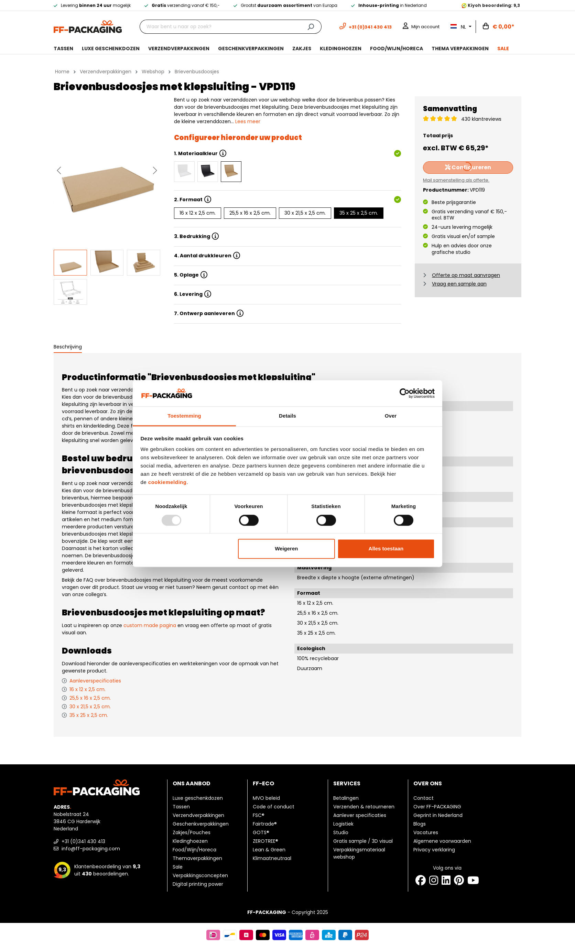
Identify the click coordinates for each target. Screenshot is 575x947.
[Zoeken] (311, 27)
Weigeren (286, 549)
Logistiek (343, 823)
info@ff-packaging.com (87, 848)
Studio (340, 832)
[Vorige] (59, 170)
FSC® (258, 815)
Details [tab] (287, 416)
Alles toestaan (386, 549)
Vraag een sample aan (459, 283)
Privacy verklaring (434, 849)
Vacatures (425, 832)
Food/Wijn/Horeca (194, 849)
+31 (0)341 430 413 (79, 841)
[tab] (68, 347)
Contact (423, 798)
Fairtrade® (265, 823)
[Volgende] (155, 170)
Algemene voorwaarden (442, 841)
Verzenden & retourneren (363, 806)
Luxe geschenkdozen (198, 798)
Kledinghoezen (190, 841)
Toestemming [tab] (184, 416)
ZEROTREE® (265, 841)
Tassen (181, 806)
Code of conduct (273, 806)
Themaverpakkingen (197, 858)
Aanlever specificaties (359, 815)
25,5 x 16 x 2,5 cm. (250, 212)
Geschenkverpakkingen (201, 823)
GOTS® (261, 832)
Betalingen (346, 798)
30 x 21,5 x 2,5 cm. (305, 212)
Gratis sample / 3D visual (363, 841)
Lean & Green (269, 849)
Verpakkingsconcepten (200, 875)
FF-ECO (263, 783)
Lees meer (247, 121)
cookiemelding (167, 482)
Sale (178, 866)
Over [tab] (391, 416)
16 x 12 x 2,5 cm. (198, 212)
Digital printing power (198, 884)
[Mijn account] (421, 27)
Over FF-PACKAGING (437, 806)
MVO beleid (266, 798)
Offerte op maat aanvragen (466, 275)
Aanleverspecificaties (95, 680)
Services (346, 783)
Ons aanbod (191, 783)
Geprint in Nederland (438, 815)
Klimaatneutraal (272, 858)
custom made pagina (149, 625)
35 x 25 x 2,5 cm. (358, 212)
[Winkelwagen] (498, 27)
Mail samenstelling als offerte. (456, 180)
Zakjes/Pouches (191, 832)
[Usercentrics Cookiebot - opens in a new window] (405, 393)
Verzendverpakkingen (198, 815)
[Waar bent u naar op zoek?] (220, 27)
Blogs (419, 823)
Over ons (427, 783)
